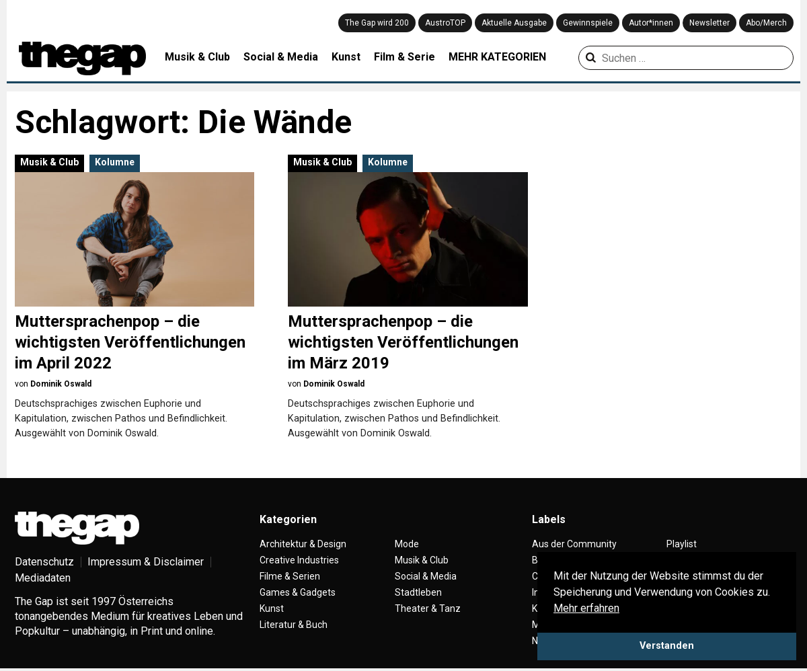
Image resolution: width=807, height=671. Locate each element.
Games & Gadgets (298, 592)
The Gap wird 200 (377, 23)
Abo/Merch (766, 23)
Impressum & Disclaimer (145, 561)
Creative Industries (299, 560)
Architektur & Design (303, 544)
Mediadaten (43, 577)
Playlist (681, 544)
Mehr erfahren (586, 608)
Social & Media (280, 56)
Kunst (346, 56)
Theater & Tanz (428, 608)
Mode (407, 544)
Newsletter (709, 23)
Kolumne (114, 162)
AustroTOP (445, 23)
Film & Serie (404, 56)
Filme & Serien (290, 576)
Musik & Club (197, 56)
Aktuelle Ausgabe (514, 23)
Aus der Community (574, 544)
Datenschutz (44, 561)
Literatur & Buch (294, 624)
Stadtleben (418, 592)
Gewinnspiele (588, 23)
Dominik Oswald (60, 384)
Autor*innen (651, 23)
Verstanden (667, 646)
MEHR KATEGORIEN (497, 56)
